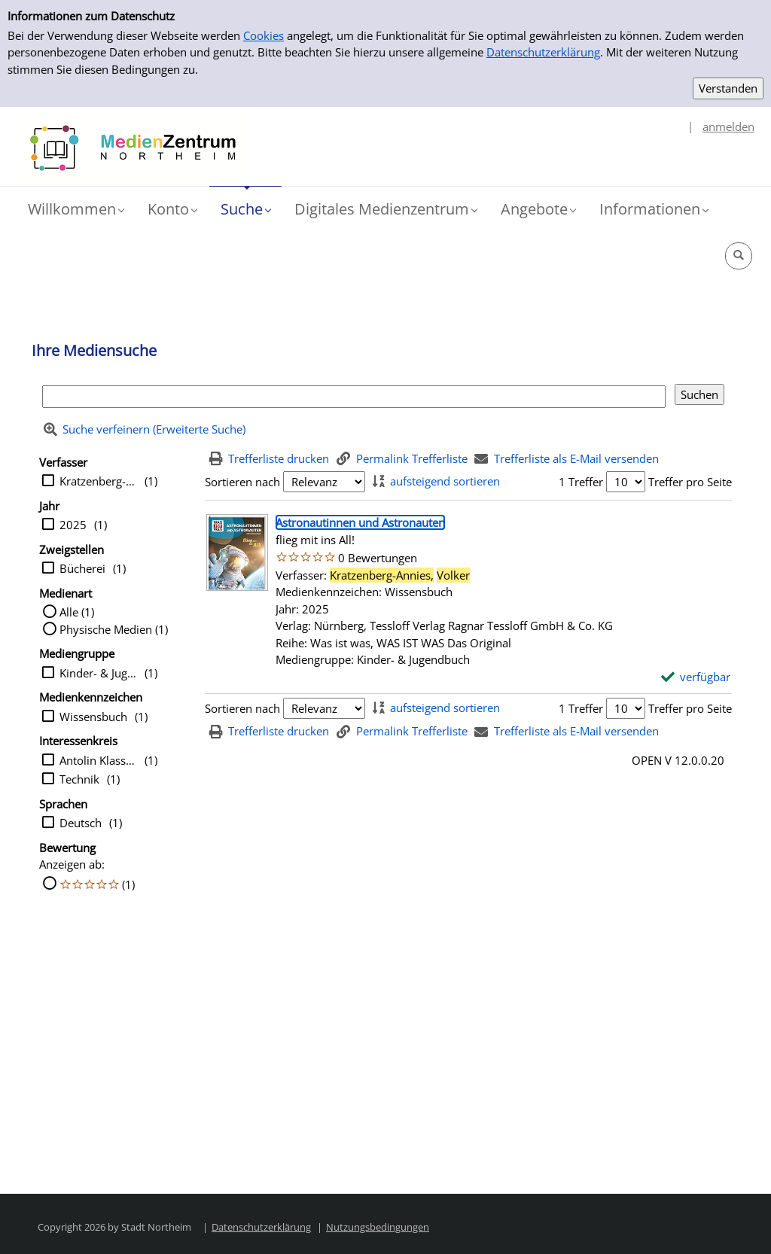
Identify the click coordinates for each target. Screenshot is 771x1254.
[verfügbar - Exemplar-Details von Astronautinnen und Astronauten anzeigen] (696, 677)
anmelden (728, 126)
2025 (73, 524)
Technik (79, 779)
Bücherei (82, 568)
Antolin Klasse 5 (98, 760)
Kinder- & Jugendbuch (98, 672)
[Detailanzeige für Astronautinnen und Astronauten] (360, 522)
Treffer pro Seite (690, 481)
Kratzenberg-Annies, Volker (98, 481)
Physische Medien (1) (113, 629)
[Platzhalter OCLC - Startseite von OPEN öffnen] (133, 148)
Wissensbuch (93, 716)
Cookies (263, 35)
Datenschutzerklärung (543, 51)
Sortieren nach (242, 481)
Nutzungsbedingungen (377, 1227)
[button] (76, 209)
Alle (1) (76, 611)
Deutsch (80, 822)
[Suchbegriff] (354, 397)
